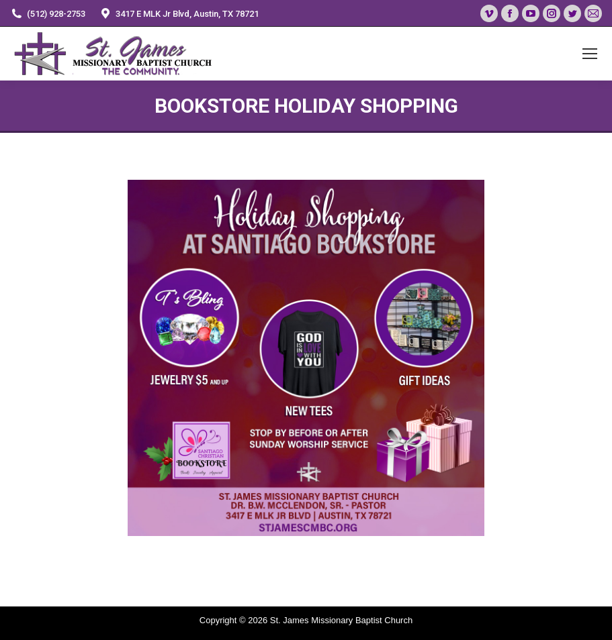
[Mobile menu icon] (590, 53)
